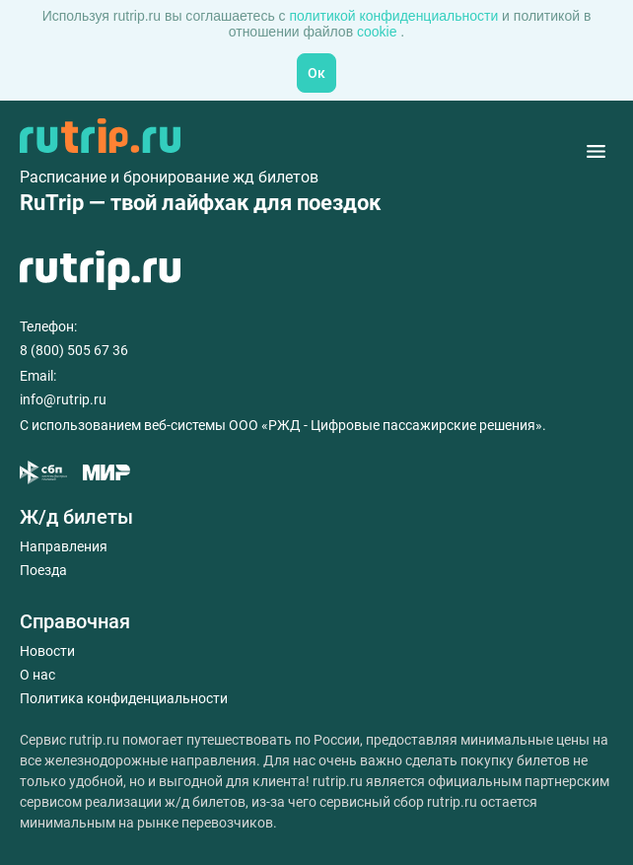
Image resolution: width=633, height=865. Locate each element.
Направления (63, 546)
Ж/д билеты (76, 517)
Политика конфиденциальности (124, 698)
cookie (378, 31)
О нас (37, 675)
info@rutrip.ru (63, 399)
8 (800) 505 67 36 (74, 350)
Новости (47, 651)
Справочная (75, 621)
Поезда (43, 570)
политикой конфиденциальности (395, 16)
